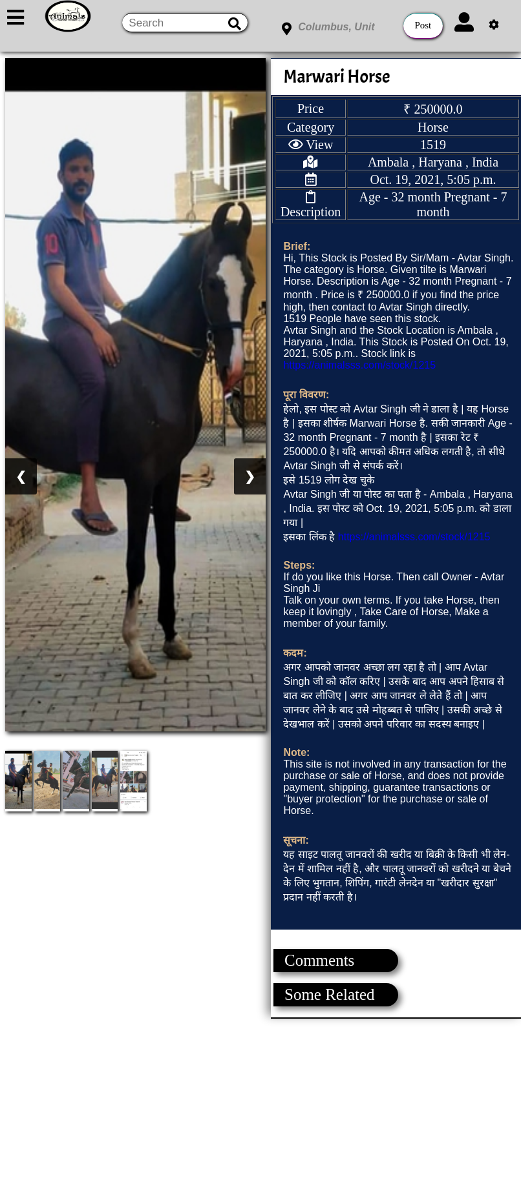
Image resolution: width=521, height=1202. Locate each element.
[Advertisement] (260, 1109)
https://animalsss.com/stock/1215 (359, 365)
